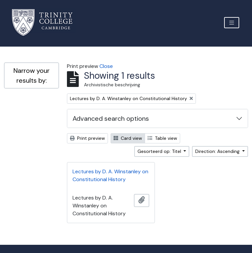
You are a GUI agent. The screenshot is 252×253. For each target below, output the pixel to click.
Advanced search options (111, 118)
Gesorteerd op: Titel (159, 151)
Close (106, 66)
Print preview (87, 138)
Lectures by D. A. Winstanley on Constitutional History (110, 175)
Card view (128, 138)
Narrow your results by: (31, 75)
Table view (162, 138)
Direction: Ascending (218, 151)
